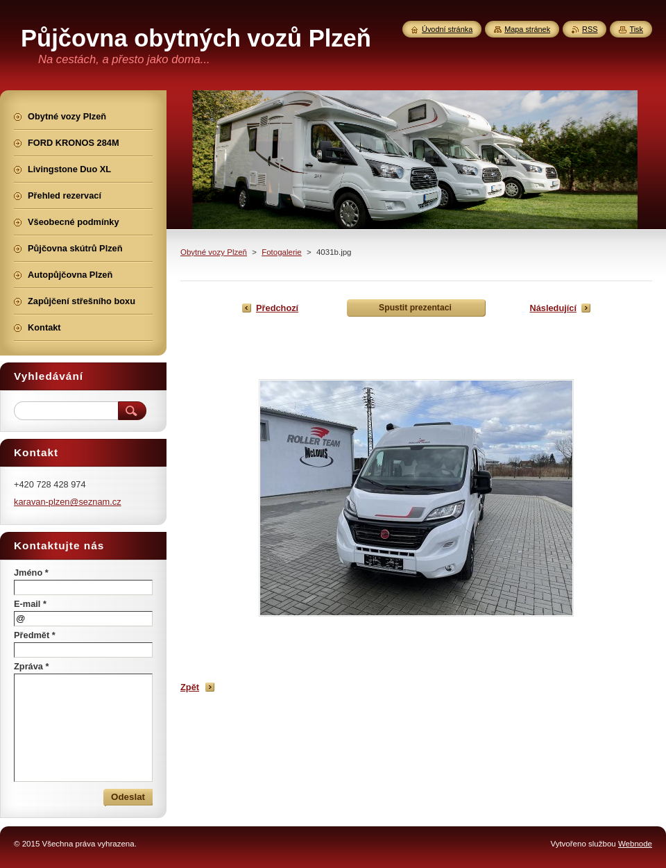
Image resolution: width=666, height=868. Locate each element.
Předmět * (35, 635)
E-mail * (30, 604)
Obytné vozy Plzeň (213, 252)
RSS (589, 29)
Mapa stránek (527, 29)
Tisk (636, 29)
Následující (553, 308)
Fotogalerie (282, 252)
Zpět (189, 687)
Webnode (635, 844)
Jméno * (31, 572)
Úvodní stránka (447, 29)
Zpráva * (31, 666)
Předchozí (277, 308)
